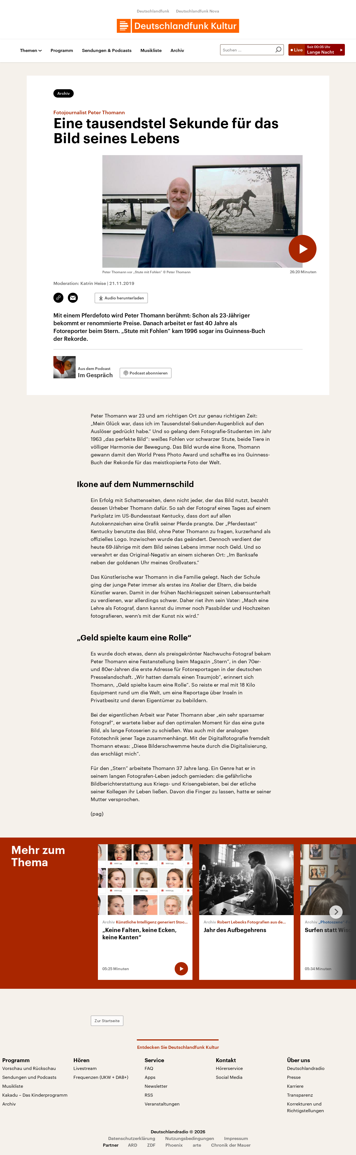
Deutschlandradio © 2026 (178, 1131)
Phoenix (174, 1144)
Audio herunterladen (124, 297)
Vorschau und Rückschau (29, 1068)
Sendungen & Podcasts (107, 50)
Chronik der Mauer (231, 1144)
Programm (62, 50)
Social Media (229, 1077)
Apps (150, 1077)
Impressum (236, 1138)
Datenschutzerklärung (131, 1138)
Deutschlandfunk (153, 11)
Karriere (295, 1086)
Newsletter (156, 1086)
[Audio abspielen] (303, 249)
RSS (149, 1094)
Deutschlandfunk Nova (197, 11)
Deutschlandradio (306, 1068)
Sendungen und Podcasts (29, 1077)
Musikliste (151, 50)
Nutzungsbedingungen (189, 1138)
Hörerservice (229, 1068)
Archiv (177, 50)
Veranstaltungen (162, 1103)
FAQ (149, 1068)
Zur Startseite (107, 1020)
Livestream (85, 1068)
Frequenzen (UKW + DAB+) (100, 1077)
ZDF (151, 1144)
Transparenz (300, 1094)
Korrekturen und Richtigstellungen (305, 1107)
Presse (294, 1077)
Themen (28, 50)
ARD (132, 1144)
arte (197, 1144)
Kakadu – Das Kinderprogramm (35, 1094)
